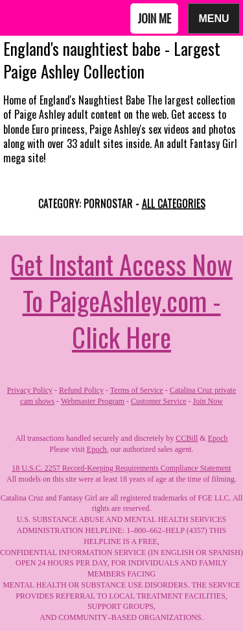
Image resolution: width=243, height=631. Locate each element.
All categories (173, 203)
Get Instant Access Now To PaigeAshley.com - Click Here (121, 300)
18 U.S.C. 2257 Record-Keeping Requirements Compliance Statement (121, 468)
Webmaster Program (92, 401)
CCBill (187, 438)
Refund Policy (81, 390)
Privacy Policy (29, 390)
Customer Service (159, 401)
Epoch (218, 438)
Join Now (208, 401)
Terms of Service (136, 390)
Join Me (154, 18)
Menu (214, 18)
